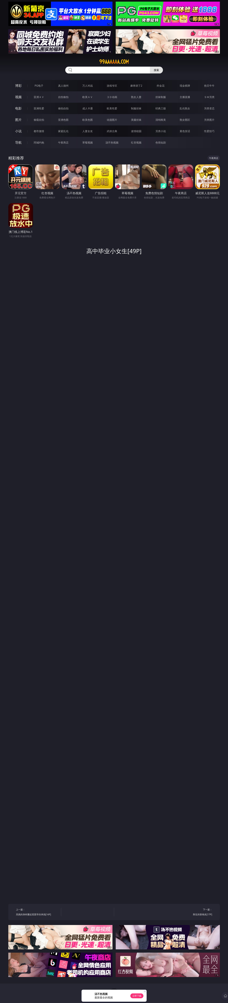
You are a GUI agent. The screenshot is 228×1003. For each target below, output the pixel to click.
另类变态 (209, 108)
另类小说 (160, 131)
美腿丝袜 (136, 120)
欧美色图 (87, 120)
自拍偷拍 (63, 97)
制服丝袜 (136, 108)
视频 (18, 97)
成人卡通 (87, 108)
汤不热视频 (111, 142)
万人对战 (87, 85)
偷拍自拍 (63, 108)
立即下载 (136, 995)
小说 (18, 131)
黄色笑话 (185, 131)
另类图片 (209, 120)
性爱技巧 (209, 131)
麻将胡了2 (136, 85)
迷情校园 (136, 131)
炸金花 (161, 85)
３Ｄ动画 (112, 97)
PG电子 (39, 85)
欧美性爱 (112, 108)
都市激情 (39, 131)
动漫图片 (112, 120)
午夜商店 (63, 142)
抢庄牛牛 (209, 85)
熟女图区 (185, 120)
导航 (18, 142)
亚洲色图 (63, 120)
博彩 (18, 85)
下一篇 (190, 912)
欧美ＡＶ (87, 97)
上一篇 (37, 912)
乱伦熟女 (185, 108)
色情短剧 (160, 142)
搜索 (156, 70)
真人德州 (63, 85)
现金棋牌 (185, 85)
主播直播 (185, 97)
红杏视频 (136, 142)
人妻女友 (87, 131)
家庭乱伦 (63, 131)
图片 (18, 119)
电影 (18, 108)
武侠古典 (112, 131)
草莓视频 (87, 142)
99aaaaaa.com (114, 62)
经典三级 (160, 108)
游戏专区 (112, 85)
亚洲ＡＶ (39, 97)
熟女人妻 (136, 97)
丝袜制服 (160, 97)
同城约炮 (39, 142)
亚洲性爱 (39, 108)
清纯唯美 (160, 120)
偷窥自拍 (39, 120)
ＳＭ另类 (209, 97)
